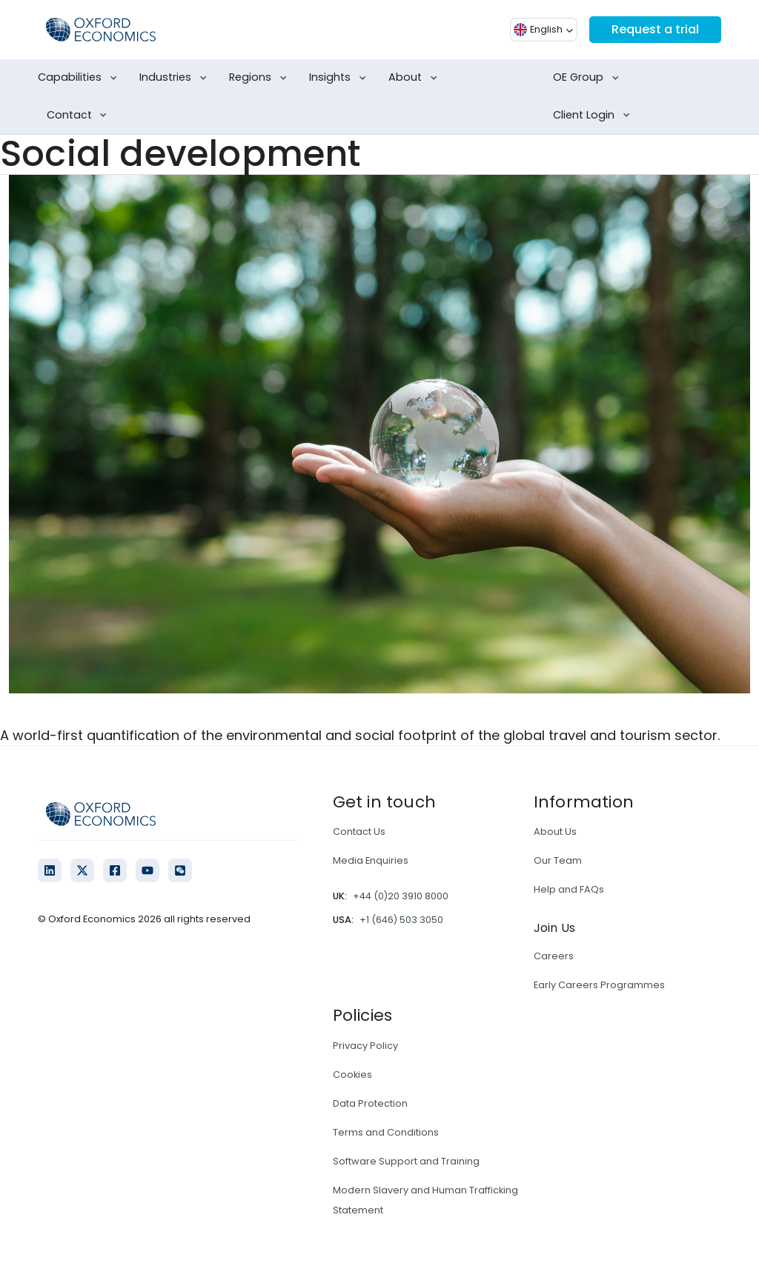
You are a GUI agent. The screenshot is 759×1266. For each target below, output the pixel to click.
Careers (554, 956)
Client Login (594, 115)
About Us (555, 831)
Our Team (558, 860)
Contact (80, 115)
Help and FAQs (569, 889)
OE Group (588, 78)
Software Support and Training (406, 1161)
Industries (175, 78)
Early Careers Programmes (599, 985)
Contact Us (359, 831)
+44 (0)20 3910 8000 (400, 896)
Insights (340, 78)
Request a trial (655, 29)
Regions (260, 78)
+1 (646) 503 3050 (401, 919)
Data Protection (370, 1103)
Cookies (352, 1074)
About (415, 78)
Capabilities (80, 78)
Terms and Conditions (386, 1132)
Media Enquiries (370, 860)
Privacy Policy (365, 1045)
